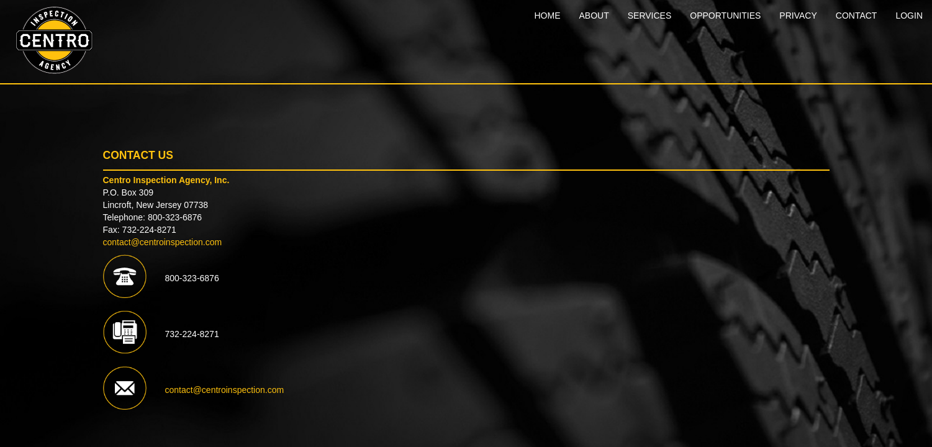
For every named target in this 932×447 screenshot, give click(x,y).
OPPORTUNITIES (725, 15)
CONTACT (856, 15)
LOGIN (909, 15)
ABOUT (594, 15)
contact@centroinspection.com (162, 242)
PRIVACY (798, 15)
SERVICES (650, 15)
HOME (547, 15)
